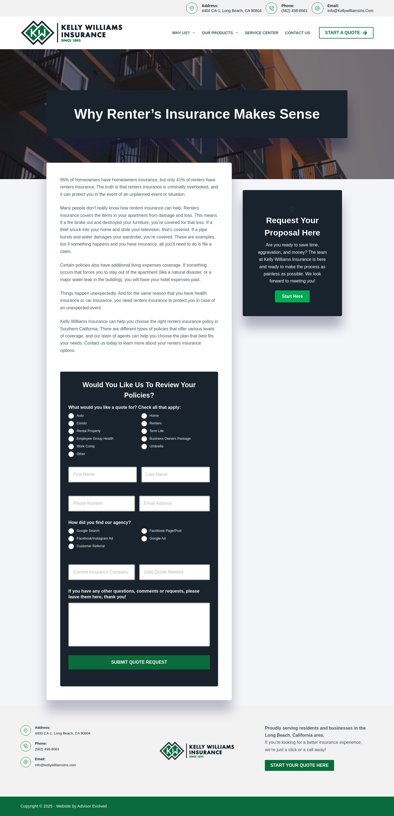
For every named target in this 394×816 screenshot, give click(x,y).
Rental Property (89, 431)
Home (154, 416)
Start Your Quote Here (299, 763)
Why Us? (184, 33)
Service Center (262, 33)
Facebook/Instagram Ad (95, 538)
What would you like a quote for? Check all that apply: (126, 407)
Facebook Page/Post (166, 531)
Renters (156, 424)
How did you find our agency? (101, 522)
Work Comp (86, 446)
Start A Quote (346, 33)
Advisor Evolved (92, 804)
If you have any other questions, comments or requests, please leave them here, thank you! (133, 594)
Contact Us (297, 33)
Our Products (221, 33)
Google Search (88, 531)
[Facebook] (369, 805)
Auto (80, 416)
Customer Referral (91, 546)
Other (81, 454)
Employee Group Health (95, 439)
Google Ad (158, 538)
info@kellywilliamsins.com (350, 10)
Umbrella (156, 446)
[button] (292, 296)
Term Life (157, 431)
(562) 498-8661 (294, 10)
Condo (82, 424)
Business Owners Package (170, 439)
